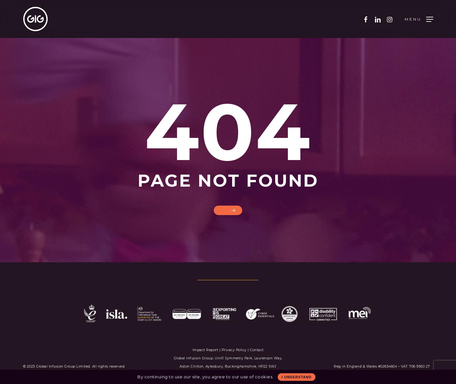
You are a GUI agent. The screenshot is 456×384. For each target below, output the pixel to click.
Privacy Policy (234, 350)
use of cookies (256, 376)
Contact (257, 350)
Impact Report (206, 350)
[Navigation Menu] (419, 19)
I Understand (296, 377)
